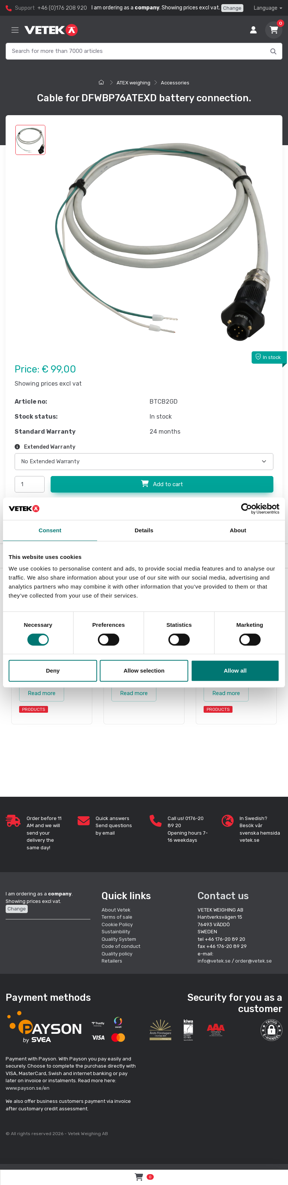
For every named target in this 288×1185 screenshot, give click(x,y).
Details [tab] (144, 530)
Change (232, 8)
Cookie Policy (117, 924)
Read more (42, 693)
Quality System (119, 939)
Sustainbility (116, 931)
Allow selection (143, 670)
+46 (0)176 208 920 (62, 8)
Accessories (175, 83)
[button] (271, 1030)
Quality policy (117, 954)
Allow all (235, 670)
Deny (53, 670)
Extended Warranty (45, 447)
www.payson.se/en (28, 1088)
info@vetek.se (214, 961)
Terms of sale (117, 917)
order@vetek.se (253, 961)
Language (266, 8)
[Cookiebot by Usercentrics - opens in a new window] (246, 508)
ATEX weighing (133, 83)
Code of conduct (121, 946)
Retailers (112, 961)
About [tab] (238, 530)
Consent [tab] (50, 530)
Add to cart (162, 484)
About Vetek (116, 910)
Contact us (223, 895)
